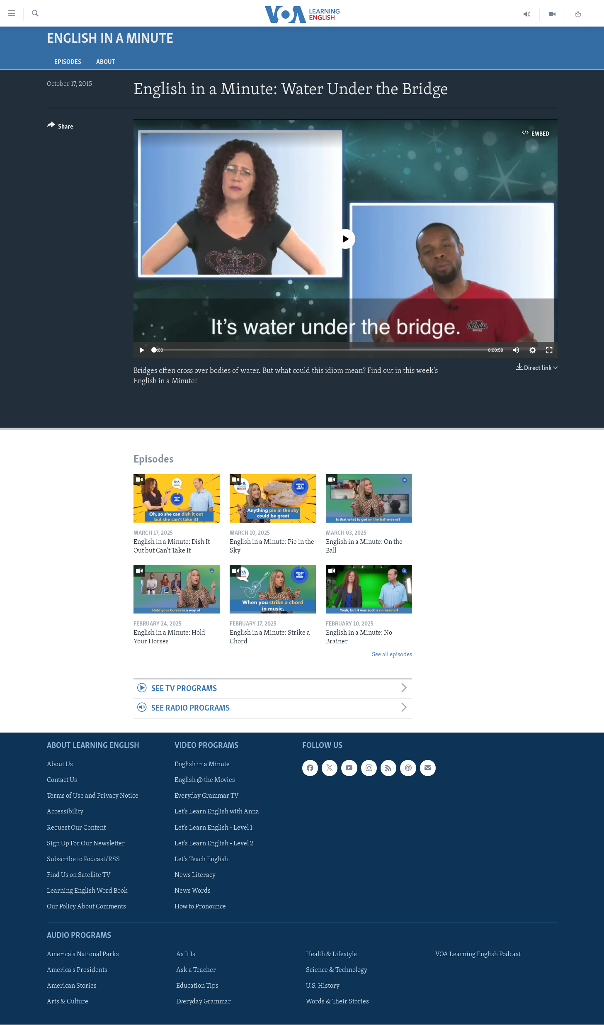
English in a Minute (202, 765)
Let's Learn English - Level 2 (214, 843)
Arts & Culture (67, 1001)
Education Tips (197, 986)
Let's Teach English (201, 859)
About (105, 62)
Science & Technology (336, 970)
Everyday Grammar (203, 1001)
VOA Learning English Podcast (478, 954)
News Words (193, 891)
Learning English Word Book (87, 891)
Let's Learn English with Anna (217, 812)
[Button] (60, 127)
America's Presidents (77, 970)
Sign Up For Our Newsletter (86, 843)
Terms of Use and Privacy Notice (92, 796)
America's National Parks (83, 954)
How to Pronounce (200, 906)
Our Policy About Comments (86, 906)
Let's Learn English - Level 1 (213, 828)
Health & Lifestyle (331, 954)
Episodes (67, 62)
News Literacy (195, 875)
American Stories (72, 986)
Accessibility (65, 812)
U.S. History (323, 986)
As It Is (185, 954)
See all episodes (392, 655)
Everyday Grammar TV (207, 796)
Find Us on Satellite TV (79, 875)
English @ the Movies (205, 780)
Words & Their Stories (337, 1001)
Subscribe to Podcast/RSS (83, 859)
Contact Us (62, 780)
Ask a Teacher (196, 970)
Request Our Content (76, 828)
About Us (60, 765)
